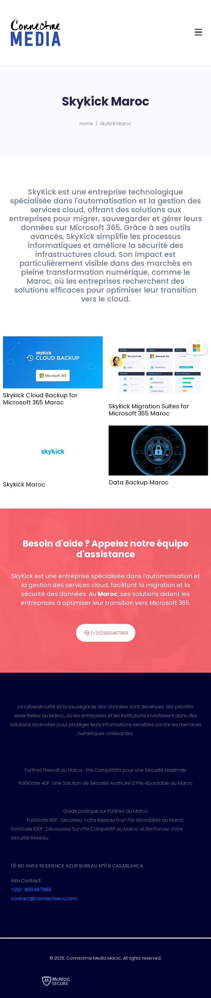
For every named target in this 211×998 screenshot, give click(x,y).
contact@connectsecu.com (44, 898)
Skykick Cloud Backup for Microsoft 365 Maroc (40, 399)
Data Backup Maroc (139, 482)
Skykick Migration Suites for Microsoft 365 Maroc (149, 410)
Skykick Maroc (24, 484)
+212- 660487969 (31, 889)
